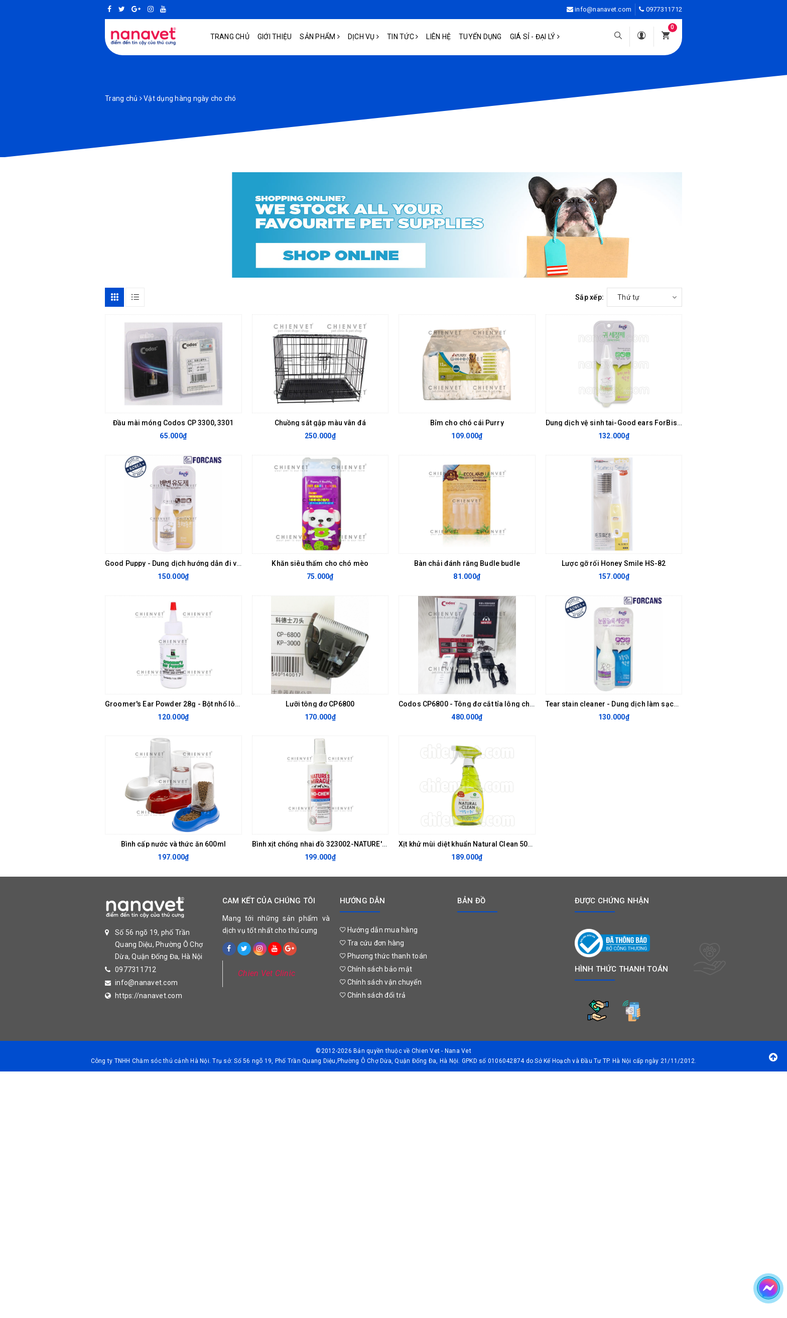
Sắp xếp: (589, 297)
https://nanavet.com (148, 996)
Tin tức (402, 37)
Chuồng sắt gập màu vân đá (320, 423)
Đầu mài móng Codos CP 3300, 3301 (173, 423)
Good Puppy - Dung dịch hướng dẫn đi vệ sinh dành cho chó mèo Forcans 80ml (236, 563)
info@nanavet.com (603, 9)
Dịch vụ (363, 37)
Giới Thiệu (274, 37)
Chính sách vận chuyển (381, 982)
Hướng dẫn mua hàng (379, 930)
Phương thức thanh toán (383, 956)
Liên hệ (438, 37)
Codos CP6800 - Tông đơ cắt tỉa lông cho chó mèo (482, 704)
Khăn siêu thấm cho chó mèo (320, 563)
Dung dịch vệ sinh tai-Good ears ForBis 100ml (623, 423)
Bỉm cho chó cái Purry (467, 423)
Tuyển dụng (480, 37)
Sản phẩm (320, 37)
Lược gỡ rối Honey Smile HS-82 (614, 563)
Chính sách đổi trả (373, 995)
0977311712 (664, 9)
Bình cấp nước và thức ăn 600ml (173, 844)
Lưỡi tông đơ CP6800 (320, 704)
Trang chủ (229, 37)
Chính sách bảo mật (376, 969)
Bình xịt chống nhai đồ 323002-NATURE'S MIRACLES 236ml (348, 844)
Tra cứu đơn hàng (372, 943)
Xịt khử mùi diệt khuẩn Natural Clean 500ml (470, 844)
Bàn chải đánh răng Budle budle (467, 563)
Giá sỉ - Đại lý (535, 37)
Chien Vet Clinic (266, 973)
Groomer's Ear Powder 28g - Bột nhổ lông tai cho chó (193, 704)
